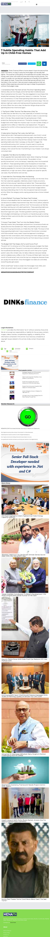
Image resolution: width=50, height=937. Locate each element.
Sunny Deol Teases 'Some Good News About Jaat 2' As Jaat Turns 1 (23, 900)
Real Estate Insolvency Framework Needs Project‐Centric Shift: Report (23, 786)
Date (3, 65)
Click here (13, 923)
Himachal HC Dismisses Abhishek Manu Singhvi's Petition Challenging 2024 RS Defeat (23, 756)
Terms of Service (7, 931)
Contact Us (6, 935)
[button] (25, 1)
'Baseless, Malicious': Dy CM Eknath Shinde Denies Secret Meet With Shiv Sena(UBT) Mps (23, 557)
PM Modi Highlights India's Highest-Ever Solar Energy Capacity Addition (22, 519)
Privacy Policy (6, 933)
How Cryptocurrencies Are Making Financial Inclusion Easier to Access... (16, 439)
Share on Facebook (22, 66)
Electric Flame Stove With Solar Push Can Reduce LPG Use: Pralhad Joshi (24, 661)
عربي (21, 1)
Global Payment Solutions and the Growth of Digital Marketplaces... (15, 437)
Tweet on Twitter (31, 66)
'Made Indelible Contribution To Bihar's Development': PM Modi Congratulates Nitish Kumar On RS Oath (23, 596)
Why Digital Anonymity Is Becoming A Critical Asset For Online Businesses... (17, 434)
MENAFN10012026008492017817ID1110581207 (17, 274)
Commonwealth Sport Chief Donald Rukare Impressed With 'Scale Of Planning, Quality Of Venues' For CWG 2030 (24, 697)
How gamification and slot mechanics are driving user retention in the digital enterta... (19, 441)
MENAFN (4, 73)
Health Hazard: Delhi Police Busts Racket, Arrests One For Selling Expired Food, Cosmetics (23, 821)
